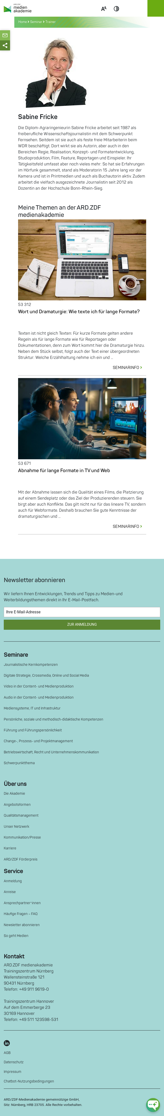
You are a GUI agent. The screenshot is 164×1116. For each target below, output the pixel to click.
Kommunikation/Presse (22, 837)
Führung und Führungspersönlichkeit (33, 730)
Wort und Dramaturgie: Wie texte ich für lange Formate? (79, 312)
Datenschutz (14, 1062)
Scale (104, 15)
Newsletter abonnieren (22, 925)
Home (23, 22)
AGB (7, 1053)
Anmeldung (13, 881)
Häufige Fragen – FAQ (21, 914)
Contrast (117, 15)
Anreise (10, 892)
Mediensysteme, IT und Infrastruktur (32, 708)
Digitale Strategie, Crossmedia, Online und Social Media (46, 675)
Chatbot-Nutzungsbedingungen (29, 1081)
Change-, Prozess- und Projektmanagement (38, 741)
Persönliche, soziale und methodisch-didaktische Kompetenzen (53, 719)
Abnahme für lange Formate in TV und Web (64, 471)
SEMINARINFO (129, 367)
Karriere (10, 848)
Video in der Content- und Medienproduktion (39, 686)
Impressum (12, 1072)
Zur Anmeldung (82, 624)
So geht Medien (16, 936)
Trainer (50, 22)
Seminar (36, 22)
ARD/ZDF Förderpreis (20, 859)
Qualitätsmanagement (21, 815)
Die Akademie (14, 793)
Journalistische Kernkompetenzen (31, 665)
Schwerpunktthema (19, 763)
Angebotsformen (17, 805)
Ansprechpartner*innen (22, 903)
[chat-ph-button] (153, 1105)
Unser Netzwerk (16, 826)
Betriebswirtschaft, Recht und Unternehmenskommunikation (51, 752)
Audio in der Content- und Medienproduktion (39, 697)
